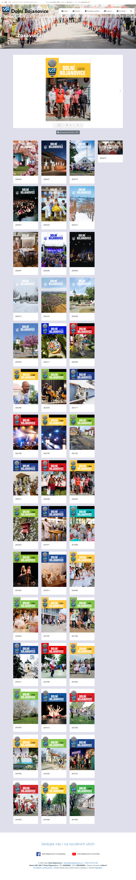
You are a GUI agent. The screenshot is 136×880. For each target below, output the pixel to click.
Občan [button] (76, 11)
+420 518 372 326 (91, 863)
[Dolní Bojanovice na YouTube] (5, 2)
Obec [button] (64, 11)
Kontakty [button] (121, 11)
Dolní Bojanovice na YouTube (86, 854)
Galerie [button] (108, 11)
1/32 (59, 125)
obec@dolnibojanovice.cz (73, 863)
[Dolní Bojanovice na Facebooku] (2, 2)
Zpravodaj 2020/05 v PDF (68, 132)
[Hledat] (131, 11)
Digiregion (99, 868)
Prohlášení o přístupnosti (42, 868)
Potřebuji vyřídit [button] (92, 11)
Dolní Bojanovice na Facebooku (51, 854)
